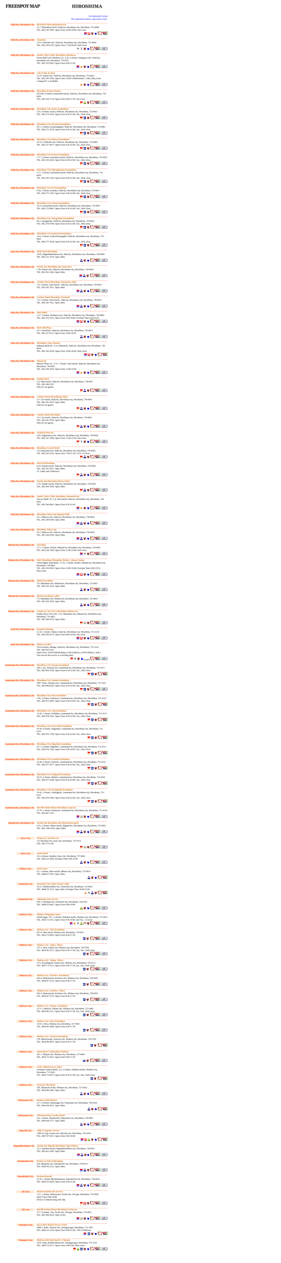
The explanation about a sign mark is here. (89, 19)
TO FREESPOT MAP (98, 16)
